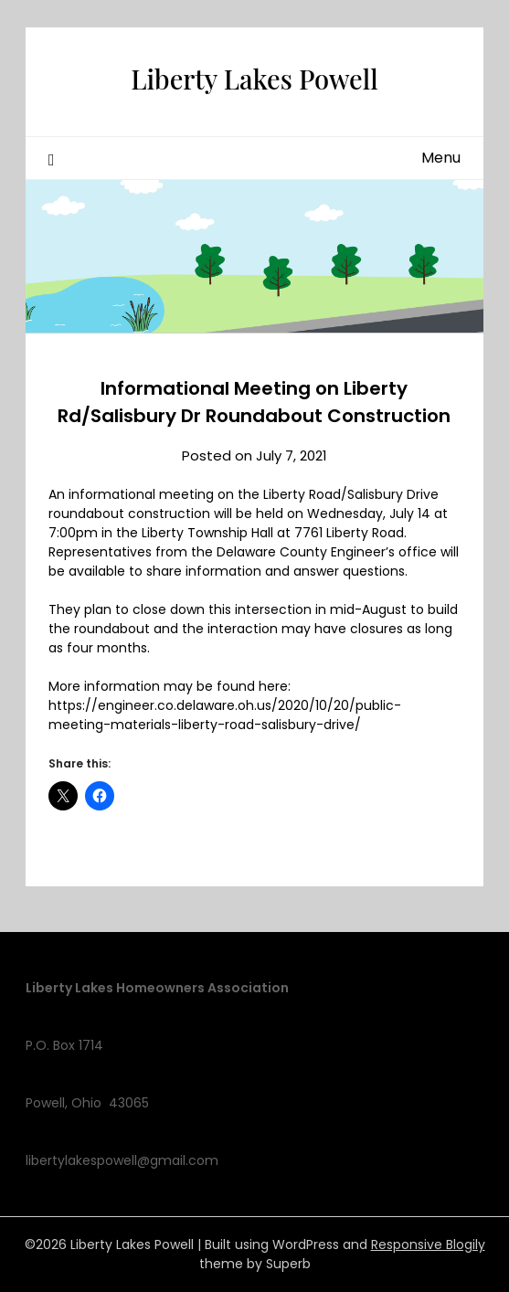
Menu (441, 157)
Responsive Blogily (428, 1244)
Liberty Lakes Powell (254, 78)
